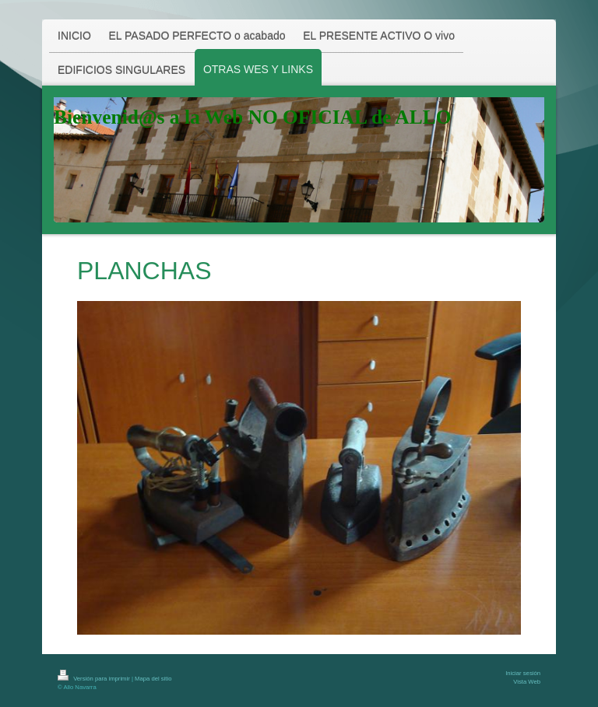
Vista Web (526, 681)
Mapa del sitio (153, 678)
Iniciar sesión (522, 673)
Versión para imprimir (95, 678)
